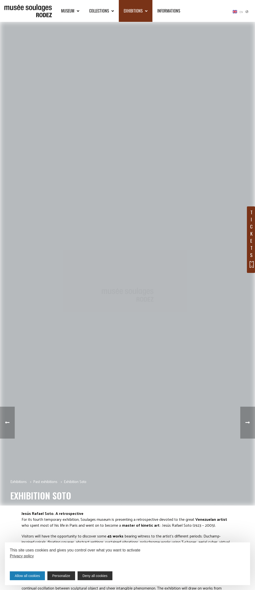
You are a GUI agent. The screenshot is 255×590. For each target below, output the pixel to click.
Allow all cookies (27, 576)
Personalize (61, 576)
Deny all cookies (94, 576)
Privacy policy (22, 556)
